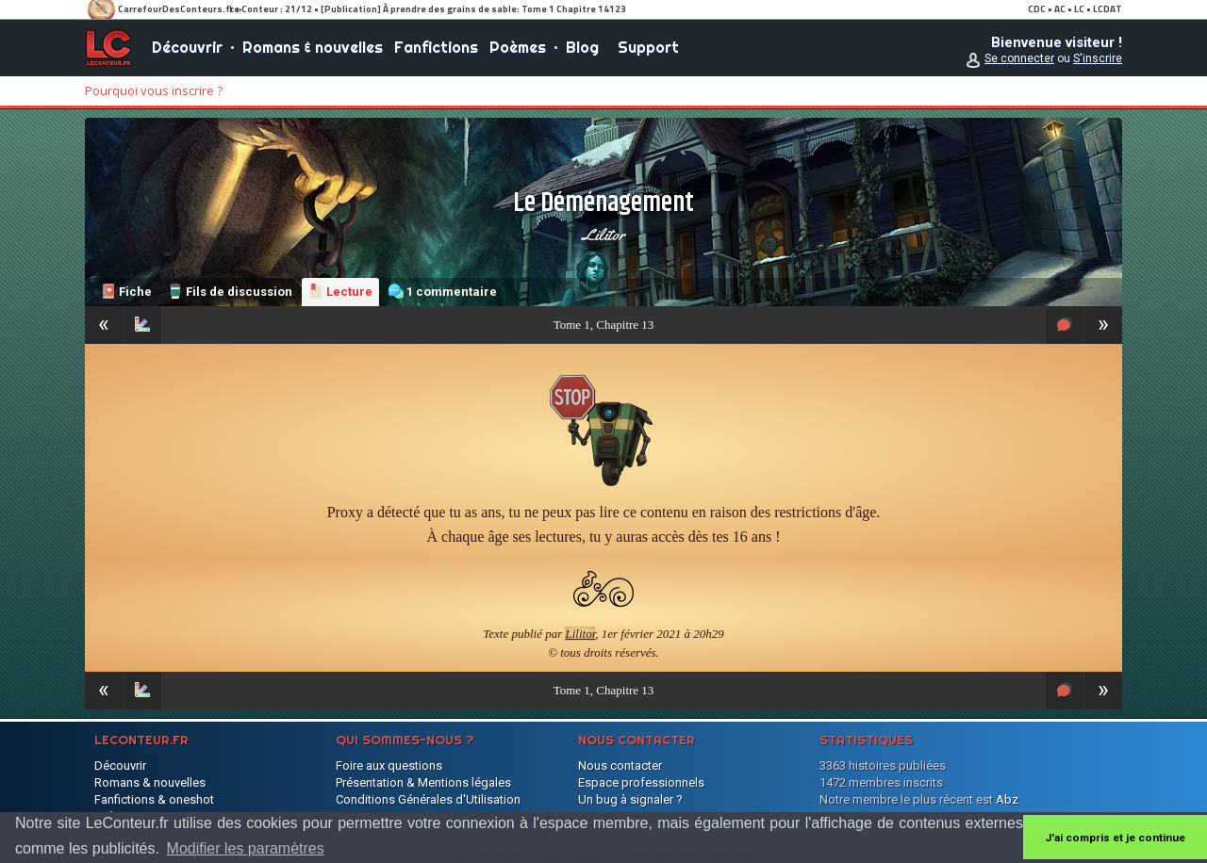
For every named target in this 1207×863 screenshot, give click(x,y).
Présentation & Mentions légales (423, 782)
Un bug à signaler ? (630, 799)
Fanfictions (436, 47)
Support (648, 47)
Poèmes (517, 47)
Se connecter (1019, 58)
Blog (582, 47)
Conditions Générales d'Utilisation (428, 799)
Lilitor (603, 234)
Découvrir (187, 47)
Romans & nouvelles (312, 47)
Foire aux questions (389, 765)
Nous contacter (620, 765)
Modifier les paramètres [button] (245, 848)
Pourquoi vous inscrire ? (154, 90)
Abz (1007, 799)
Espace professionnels (641, 782)
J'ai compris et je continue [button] (1115, 837)
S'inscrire (1097, 58)
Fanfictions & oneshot (154, 799)
